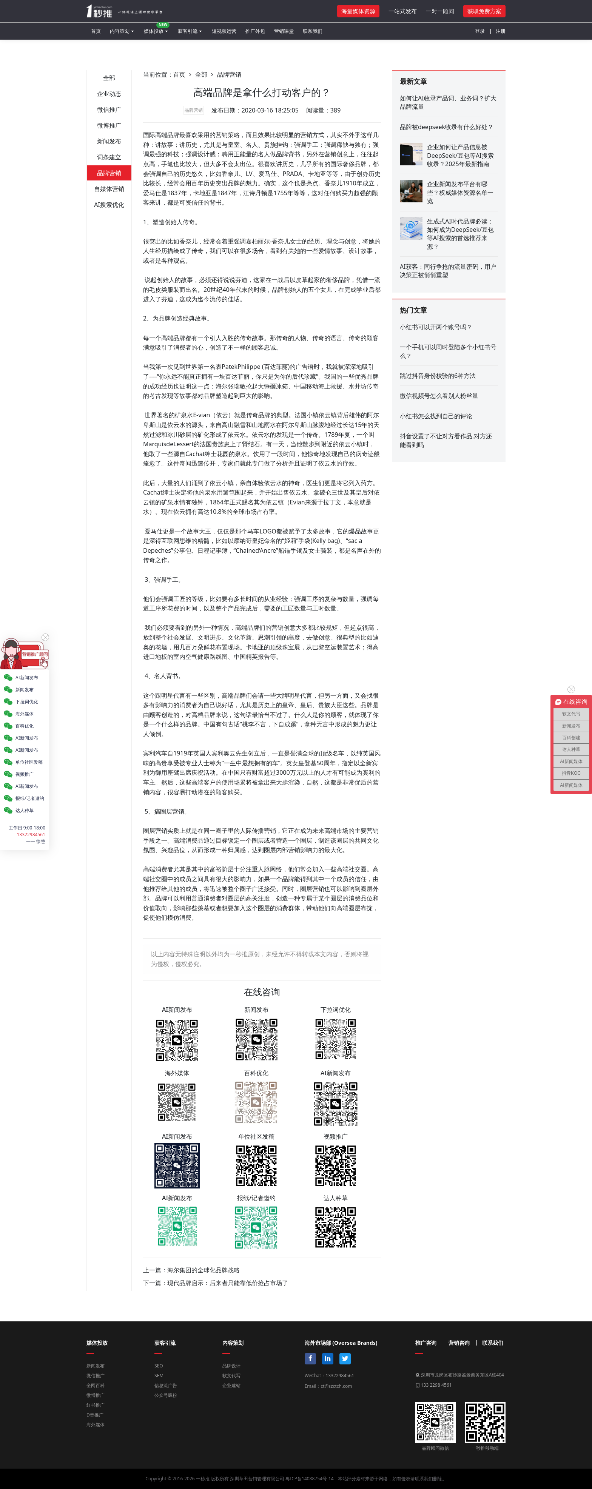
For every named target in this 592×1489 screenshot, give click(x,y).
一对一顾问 (440, 11)
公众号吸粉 (165, 1395)
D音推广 (94, 1415)
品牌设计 (231, 1366)
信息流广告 (165, 1385)
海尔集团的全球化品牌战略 (203, 1270)
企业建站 (231, 1385)
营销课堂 (284, 31)
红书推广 (95, 1405)
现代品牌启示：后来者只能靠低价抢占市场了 (227, 1283)
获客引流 (187, 31)
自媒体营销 (109, 189)
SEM (158, 1375)
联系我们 (312, 31)
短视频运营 (224, 31)
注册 (501, 31)
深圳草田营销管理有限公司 (257, 1478)
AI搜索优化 (109, 204)
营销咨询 (459, 1343)
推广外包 (255, 31)
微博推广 (109, 125)
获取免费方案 (484, 11)
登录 (480, 31)
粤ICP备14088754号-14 (309, 1478)
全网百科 (95, 1385)
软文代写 (231, 1375)
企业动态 (109, 93)
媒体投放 (157, 28)
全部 (109, 78)
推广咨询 (425, 1343)
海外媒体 (95, 1424)
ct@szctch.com (336, 1386)
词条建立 (109, 157)
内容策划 (120, 31)
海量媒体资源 (358, 11)
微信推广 (109, 109)
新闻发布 (109, 141)
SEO (158, 1366)
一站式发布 (402, 11)
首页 (96, 31)
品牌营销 (109, 173)
